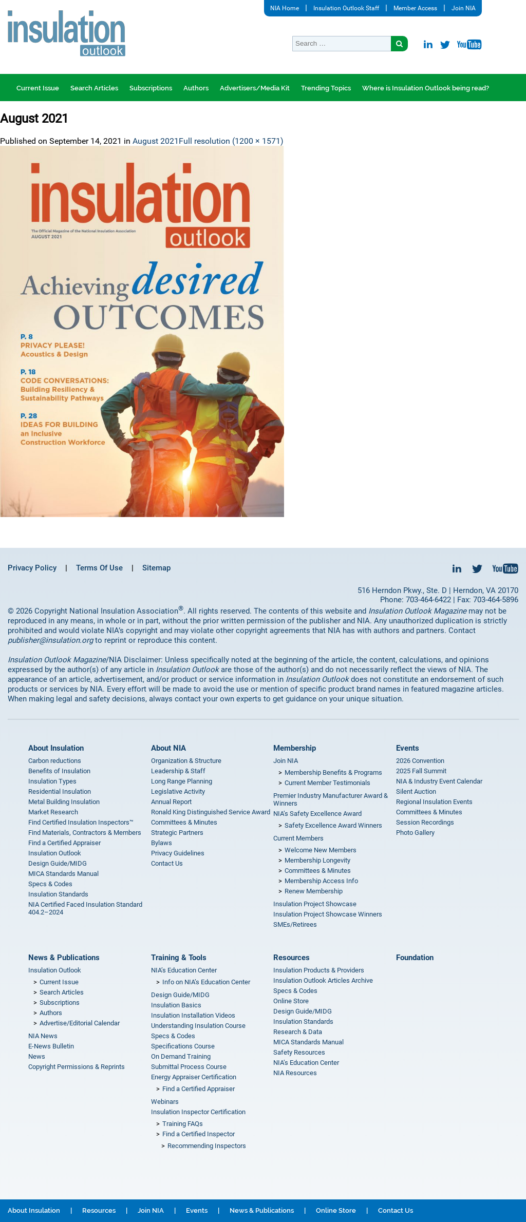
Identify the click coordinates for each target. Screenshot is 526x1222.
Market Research (53, 812)
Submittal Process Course (189, 1067)
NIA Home (284, 8)
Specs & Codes (50, 884)
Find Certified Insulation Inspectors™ (81, 822)
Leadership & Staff (178, 771)
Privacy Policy (32, 567)
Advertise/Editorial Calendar (80, 1023)
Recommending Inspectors (206, 1146)
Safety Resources (299, 1052)
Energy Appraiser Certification (193, 1077)
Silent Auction (416, 791)
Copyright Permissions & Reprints (76, 1067)
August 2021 (156, 141)
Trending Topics (326, 88)
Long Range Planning (181, 781)
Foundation (415, 957)
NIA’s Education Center (184, 970)
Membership (294, 748)
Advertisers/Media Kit (255, 88)
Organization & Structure (186, 761)
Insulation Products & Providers (318, 970)
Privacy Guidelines (177, 853)
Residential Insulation (59, 791)
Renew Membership (314, 891)
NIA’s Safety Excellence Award (317, 813)
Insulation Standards (58, 894)
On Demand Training (181, 1056)
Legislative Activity (178, 791)
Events (407, 748)
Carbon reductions (54, 761)
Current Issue (37, 88)
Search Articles (94, 88)
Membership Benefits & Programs (333, 772)
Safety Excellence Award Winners (333, 825)
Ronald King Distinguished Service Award (210, 812)
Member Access (415, 8)
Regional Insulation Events (434, 802)
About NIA (168, 748)
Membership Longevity (317, 860)
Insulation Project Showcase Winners (327, 914)
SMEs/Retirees (295, 924)
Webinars (165, 1101)
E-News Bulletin (51, 1046)
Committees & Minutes (184, 822)
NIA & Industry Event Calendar (439, 781)
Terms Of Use (99, 567)
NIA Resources (295, 1073)
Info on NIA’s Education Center (206, 982)
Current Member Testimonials (327, 783)
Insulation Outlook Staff (346, 8)
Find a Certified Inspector (198, 1134)
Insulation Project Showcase (314, 904)
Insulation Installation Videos (193, 1015)
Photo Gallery (415, 832)
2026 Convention (420, 761)
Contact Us (167, 863)
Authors (196, 88)
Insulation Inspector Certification (198, 1112)
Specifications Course (183, 1046)
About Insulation (56, 748)
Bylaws (161, 843)
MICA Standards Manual (63, 873)
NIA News (43, 1036)
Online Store (291, 1001)
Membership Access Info (321, 881)
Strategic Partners (177, 832)
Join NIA (464, 8)
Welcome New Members (320, 850)
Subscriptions (150, 88)
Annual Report (171, 802)
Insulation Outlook (54, 853)
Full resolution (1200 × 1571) (231, 141)
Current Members (298, 838)
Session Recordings (425, 822)
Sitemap (156, 567)
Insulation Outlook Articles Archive (323, 980)
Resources (291, 957)
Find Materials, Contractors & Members (84, 832)
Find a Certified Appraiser (64, 843)
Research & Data (297, 1032)
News (36, 1056)
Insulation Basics (176, 1005)
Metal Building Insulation (64, 802)
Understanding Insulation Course (198, 1025)
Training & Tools (178, 957)
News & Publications (64, 957)
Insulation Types (52, 781)
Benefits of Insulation (59, 771)
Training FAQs (182, 1124)
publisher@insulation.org (50, 640)
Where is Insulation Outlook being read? (425, 88)
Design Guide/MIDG (57, 863)
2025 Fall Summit (421, 771)
